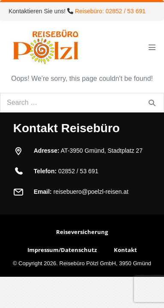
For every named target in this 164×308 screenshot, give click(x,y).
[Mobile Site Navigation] (152, 47)
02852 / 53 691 (78, 171)
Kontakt (125, 250)
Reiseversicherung (82, 232)
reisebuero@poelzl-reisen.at (91, 191)
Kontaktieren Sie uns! (77, 11)
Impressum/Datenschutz (62, 250)
